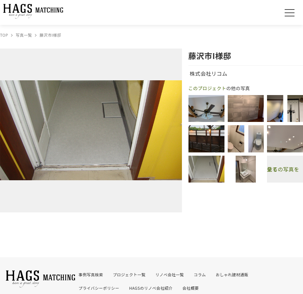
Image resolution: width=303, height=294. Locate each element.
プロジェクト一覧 (129, 274)
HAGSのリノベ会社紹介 (151, 288)
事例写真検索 (91, 274)
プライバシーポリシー (99, 288)
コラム (200, 274)
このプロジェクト (207, 88)
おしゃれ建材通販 (232, 274)
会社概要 (191, 288)
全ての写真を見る (283, 169)
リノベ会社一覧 (169, 274)
